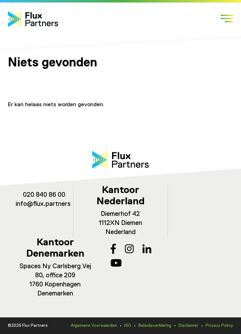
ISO (127, 326)
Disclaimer (188, 326)
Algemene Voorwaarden (94, 326)
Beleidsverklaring (154, 326)
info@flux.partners (43, 204)
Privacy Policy (219, 326)
